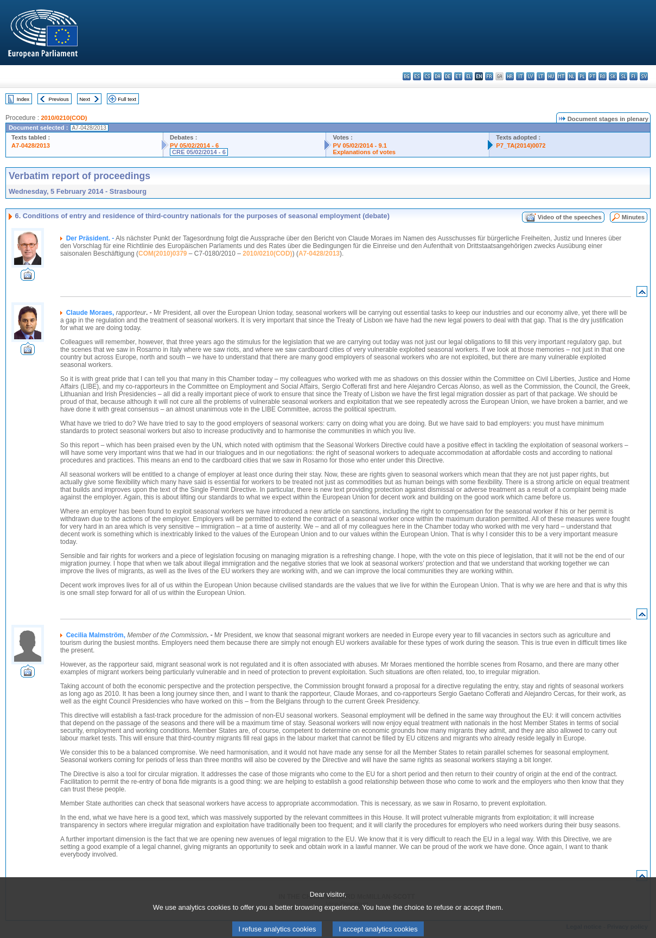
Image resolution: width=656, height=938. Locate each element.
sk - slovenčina (613, 76)
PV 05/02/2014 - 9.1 (360, 145)
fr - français (489, 76)
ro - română (602, 76)
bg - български (407, 76)
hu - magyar (551, 76)
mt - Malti (561, 76)
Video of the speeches (570, 217)
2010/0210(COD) (64, 118)
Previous (59, 99)
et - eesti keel (458, 76)
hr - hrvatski (510, 76)
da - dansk (438, 76)
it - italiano (520, 76)
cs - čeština (427, 76)
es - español (417, 76)
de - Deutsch (448, 76)
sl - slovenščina (623, 76)
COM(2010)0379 (162, 253)
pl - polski (582, 76)
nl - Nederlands (572, 76)
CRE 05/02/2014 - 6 (199, 152)
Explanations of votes (364, 152)
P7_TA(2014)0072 (520, 145)
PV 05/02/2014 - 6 (194, 145)
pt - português (592, 76)
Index (23, 99)
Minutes (633, 217)
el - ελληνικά (468, 76)
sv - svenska (644, 76)
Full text (127, 99)
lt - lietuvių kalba (541, 76)
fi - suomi (633, 76)
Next (84, 99)
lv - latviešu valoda (530, 76)
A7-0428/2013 (30, 145)
